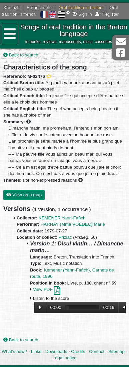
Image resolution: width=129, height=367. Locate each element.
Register (107, 14)
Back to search (20, 54)
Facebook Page (121, 53)
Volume (123, 307)
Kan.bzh (11, 7)
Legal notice (65, 357)
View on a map (24, 194)
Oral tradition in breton (81, 7)
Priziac (65, 237)
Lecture (40, 307)
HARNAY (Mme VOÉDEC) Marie (73, 224)
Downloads (56, 351)
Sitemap (116, 351)
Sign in (82, 14)
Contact (96, 351)
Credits (78, 351)
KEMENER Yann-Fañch (62, 217)
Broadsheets (39, 7)
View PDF (47, 289)
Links (36, 351)
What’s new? (14, 351)
